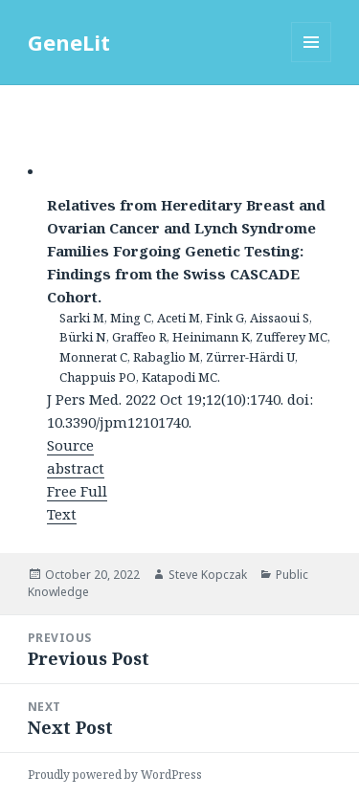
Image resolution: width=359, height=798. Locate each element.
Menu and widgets (311, 61)
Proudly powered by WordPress (115, 774)
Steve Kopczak (207, 574)
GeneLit (69, 42)
